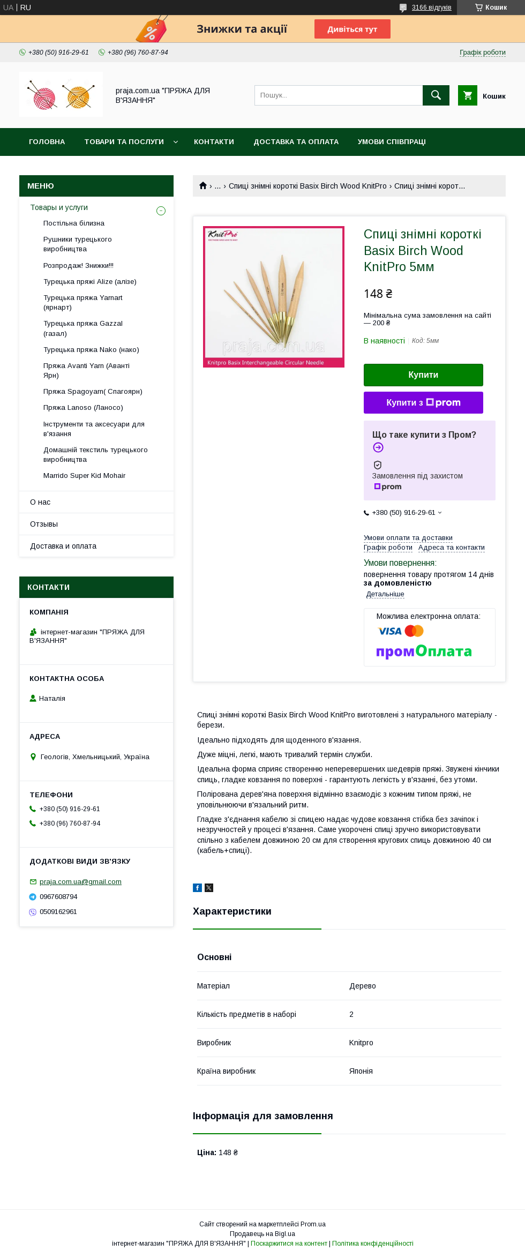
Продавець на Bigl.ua (262, 1234)
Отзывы (44, 524)
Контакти (214, 142)
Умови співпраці (392, 142)
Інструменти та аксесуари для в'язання (94, 429)
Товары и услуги (59, 207)
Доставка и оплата (63, 546)
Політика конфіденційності (373, 1243)
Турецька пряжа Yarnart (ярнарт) (82, 302)
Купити (424, 374)
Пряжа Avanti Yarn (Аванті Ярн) (86, 370)
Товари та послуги (124, 142)
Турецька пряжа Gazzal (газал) (83, 328)
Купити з (423, 403)
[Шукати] (436, 95)
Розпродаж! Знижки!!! (78, 265)
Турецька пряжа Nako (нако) (91, 350)
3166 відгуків (432, 7)
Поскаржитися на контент (289, 1243)
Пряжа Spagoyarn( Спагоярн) (92, 391)
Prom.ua (313, 1224)
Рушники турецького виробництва (77, 244)
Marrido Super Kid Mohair (84, 475)
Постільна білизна (73, 223)
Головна (47, 142)
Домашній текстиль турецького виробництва (95, 454)
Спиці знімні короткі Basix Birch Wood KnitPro (308, 186)
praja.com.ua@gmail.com (81, 882)
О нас (40, 502)
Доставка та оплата (296, 142)
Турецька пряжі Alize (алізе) (90, 282)
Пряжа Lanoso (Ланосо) (83, 407)
